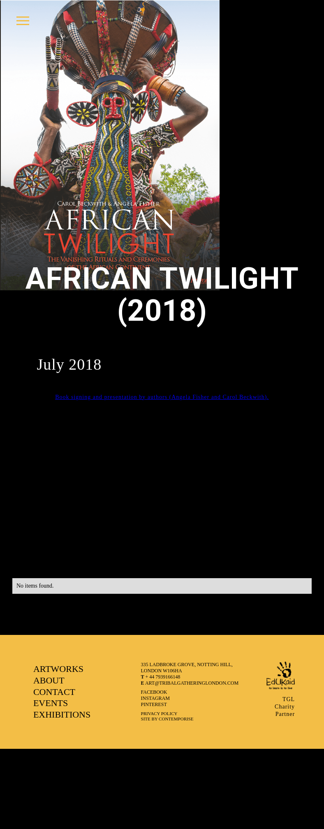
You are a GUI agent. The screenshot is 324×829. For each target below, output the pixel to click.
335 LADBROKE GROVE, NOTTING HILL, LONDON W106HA (187, 668)
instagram (155, 698)
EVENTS (50, 703)
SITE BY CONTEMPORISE (167, 718)
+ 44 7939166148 (161, 677)
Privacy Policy (159, 713)
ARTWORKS (58, 669)
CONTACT (54, 692)
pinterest (154, 704)
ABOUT (49, 680)
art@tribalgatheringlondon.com (190, 683)
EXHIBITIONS (61, 714)
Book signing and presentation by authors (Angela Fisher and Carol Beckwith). (162, 397)
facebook (154, 692)
